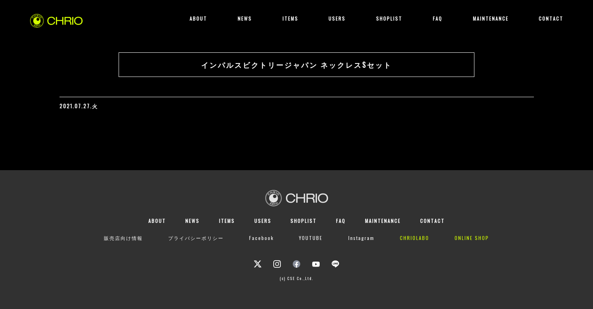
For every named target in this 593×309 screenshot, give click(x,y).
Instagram (361, 237)
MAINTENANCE (491, 18)
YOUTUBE (310, 237)
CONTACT (551, 18)
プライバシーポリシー (196, 237)
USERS (336, 18)
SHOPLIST (389, 18)
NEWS (245, 18)
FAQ (437, 18)
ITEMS (290, 18)
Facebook (261, 237)
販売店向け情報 (123, 237)
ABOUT (198, 18)
